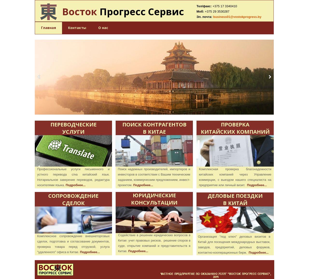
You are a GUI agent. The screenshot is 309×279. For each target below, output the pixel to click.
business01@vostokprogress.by (237, 17)
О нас (103, 27)
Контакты (77, 27)
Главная (48, 27)
